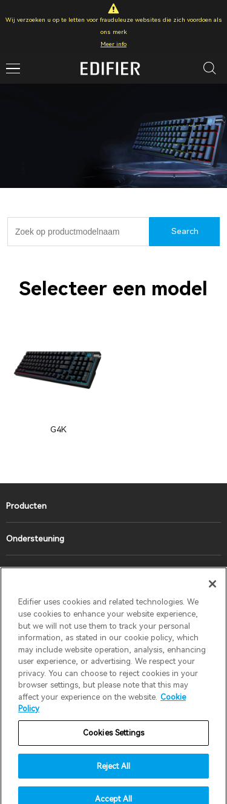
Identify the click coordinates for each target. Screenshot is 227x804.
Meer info (113, 44)
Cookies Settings (113, 741)
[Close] (212, 593)
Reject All (113, 774)
